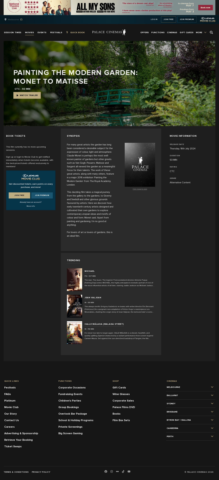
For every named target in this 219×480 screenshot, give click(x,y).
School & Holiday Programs (75, 420)
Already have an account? (31, 202)
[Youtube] (129, 471)
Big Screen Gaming (70, 433)
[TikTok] (123, 471)
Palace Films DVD (124, 407)
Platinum (10, 400)
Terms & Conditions (16, 472)
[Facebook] (105, 471)
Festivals (10, 387)
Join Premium (187, 19)
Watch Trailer (27, 95)
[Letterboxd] (117, 471)
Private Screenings (70, 426)
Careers (9, 426)
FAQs (7, 394)
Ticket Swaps (13, 446)
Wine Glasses (121, 394)
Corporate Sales (123, 400)
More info (31, 206)
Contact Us (11, 420)
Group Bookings (68, 407)
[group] (17, 19)
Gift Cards (119, 387)
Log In (154, 19)
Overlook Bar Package (72, 413)
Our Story (10, 413)
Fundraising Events (70, 394)
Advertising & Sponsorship (21, 433)
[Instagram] (111, 471)
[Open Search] (211, 32)
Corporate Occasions (72, 387)
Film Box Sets (121, 420)
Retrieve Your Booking (18, 440)
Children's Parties (69, 400)
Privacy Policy (41, 472)
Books (116, 413)
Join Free (168, 19)
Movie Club (11, 407)
